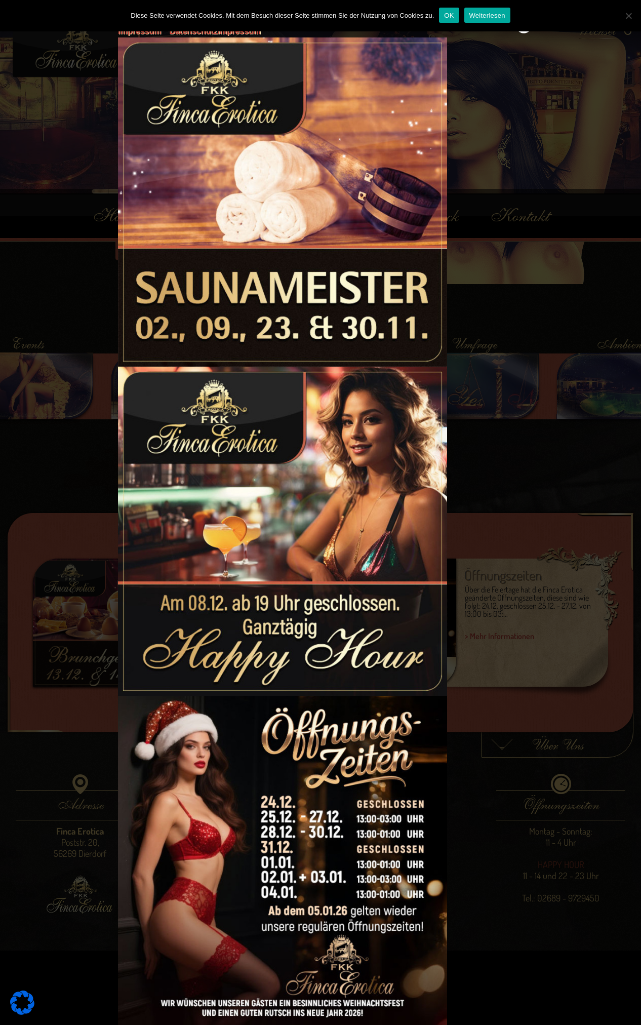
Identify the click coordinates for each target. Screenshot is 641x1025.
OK (449, 15)
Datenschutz (193, 31)
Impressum (139, 31)
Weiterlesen (487, 15)
